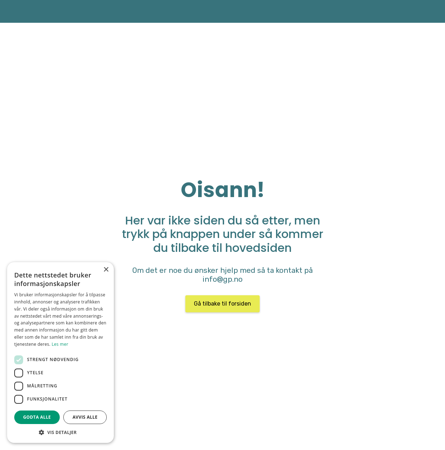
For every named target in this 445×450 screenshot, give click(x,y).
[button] (60, 432)
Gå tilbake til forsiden (222, 303)
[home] (36, 11)
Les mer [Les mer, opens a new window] (60, 344)
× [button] (105, 269)
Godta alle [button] (37, 417)
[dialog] (60, 352)
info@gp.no (222, 279)
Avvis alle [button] (85, 417)
